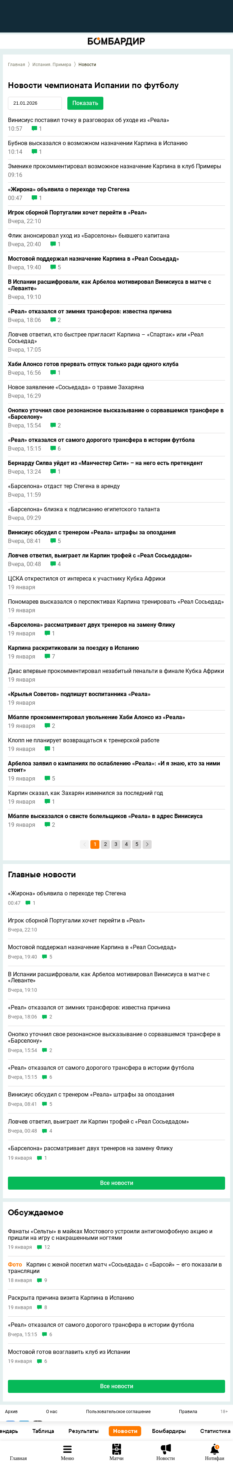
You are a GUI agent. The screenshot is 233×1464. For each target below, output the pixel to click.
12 (47, 1247)
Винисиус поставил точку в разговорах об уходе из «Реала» (88, 120)
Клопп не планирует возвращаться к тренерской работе (83, 740)
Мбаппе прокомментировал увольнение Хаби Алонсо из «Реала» (96, 717)
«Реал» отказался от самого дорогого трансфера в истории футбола (101, 440)
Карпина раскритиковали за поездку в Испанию (73, 648)
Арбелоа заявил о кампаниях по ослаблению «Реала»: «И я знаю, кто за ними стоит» (114, 766)
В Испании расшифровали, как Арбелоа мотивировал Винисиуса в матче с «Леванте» (109, 285)
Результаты (144, 1431)
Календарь (64, 1431)
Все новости (116, 1386)
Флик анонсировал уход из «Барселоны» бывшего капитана (89, 236)
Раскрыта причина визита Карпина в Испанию (71, 1298)
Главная (16, 64)
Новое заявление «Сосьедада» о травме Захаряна (76, 387)
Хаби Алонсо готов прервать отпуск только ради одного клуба (93, 364)
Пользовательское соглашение (118, 1412)
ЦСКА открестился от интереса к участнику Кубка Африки (86, 578)
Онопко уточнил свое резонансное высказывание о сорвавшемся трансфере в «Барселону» (116, 413)
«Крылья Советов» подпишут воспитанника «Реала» (79, 694)
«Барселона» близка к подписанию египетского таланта (84, 509)
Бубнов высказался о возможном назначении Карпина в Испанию (98, 143)
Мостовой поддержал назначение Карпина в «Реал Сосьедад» (93, 259)
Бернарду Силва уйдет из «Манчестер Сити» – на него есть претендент (105, 463)
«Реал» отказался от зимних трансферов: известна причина (90, 311)
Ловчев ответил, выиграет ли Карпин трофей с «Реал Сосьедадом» (100, 555)
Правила (188, 1412)
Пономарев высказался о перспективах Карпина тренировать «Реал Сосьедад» (116, 602)
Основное (22, 1431)
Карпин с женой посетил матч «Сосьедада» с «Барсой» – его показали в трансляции (115, 1267)
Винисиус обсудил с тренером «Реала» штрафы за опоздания (92, 532)
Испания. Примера (51, 64)
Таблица (104, 1431)
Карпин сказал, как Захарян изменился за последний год (85, 793)
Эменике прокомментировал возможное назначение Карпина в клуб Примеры (114, 166)
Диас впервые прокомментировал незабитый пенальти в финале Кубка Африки (116, 671)
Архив (11, 1412)
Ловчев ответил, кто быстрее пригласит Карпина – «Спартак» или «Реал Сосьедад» (105, 337)
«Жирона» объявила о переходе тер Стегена (69, 189)
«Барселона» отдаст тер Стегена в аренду (64, 486)
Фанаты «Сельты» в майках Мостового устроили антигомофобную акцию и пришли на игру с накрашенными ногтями (110, 1234)
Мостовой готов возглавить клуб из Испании (69, 1352)
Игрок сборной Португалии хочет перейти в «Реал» (77, 212)
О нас (51, 1412)
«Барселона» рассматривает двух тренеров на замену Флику (91, 625)
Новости (186, 1431)
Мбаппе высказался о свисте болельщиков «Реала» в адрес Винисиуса (105, 816)
